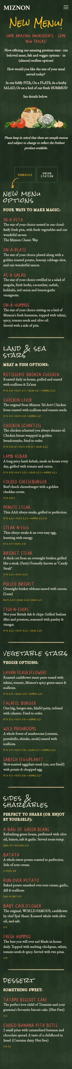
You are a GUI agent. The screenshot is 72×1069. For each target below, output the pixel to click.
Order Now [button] (36, 1063)
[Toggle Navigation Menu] (66, 7)
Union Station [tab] (47, 177)
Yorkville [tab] (25, 177)
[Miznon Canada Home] (16, 7)
